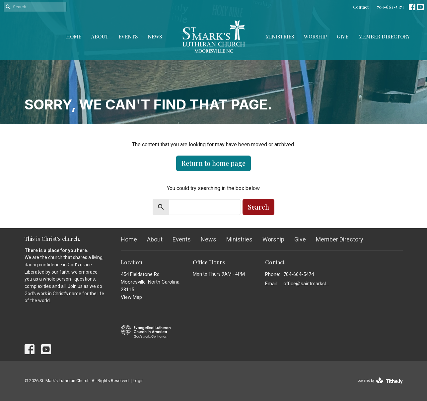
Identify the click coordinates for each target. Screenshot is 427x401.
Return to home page (213, 163)
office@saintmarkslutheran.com (307, 284)
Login (138, 380)
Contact (361, 7)
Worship (315, 36)
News (155, 36)
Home (73, 36)
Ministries (279, 36)
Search (258, 206)
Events (128, 36)
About (99, 36)
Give (342, 36)
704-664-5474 (390, 7)
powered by (380, 381)
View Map (131, 297)
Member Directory (384, 36)
